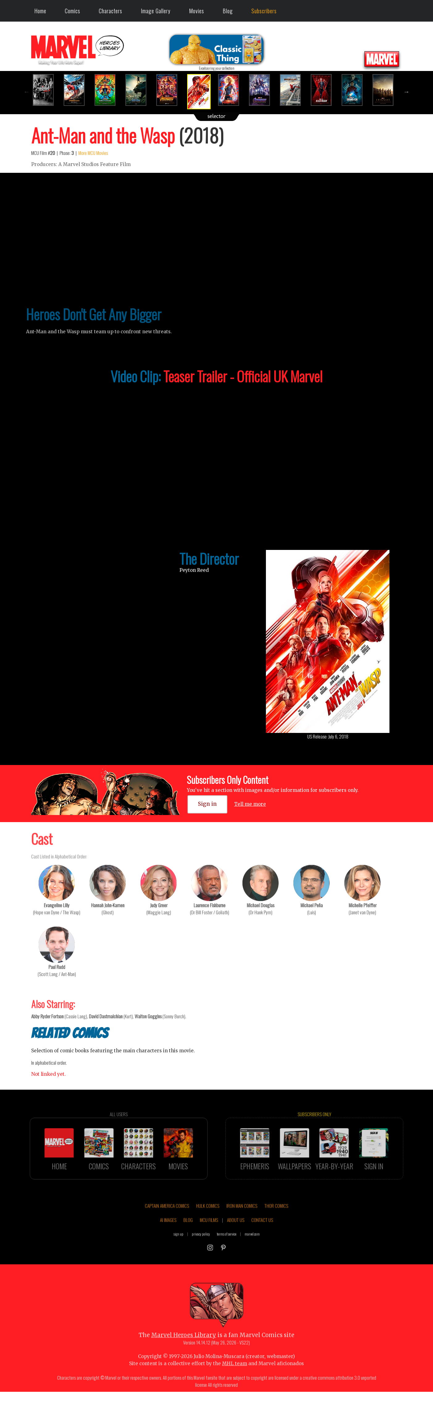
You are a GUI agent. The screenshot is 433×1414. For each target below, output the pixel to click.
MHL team (234, 1377)
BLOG (188, 1234)
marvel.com (252, 1248)
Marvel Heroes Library (183, 1349)
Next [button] (406, 92)
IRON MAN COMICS (241, 1219)
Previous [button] (26, 92)
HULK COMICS (207, 1219)
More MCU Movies (93, 152)
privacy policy (201, 1248)
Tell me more (250, 804)
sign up (178, 1248)
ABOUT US (235, 1234)
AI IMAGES (168, 1234)
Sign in (207, 804)
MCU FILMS (209, 1234)
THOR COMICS (276, 1219)
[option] (46, 90)
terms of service (226, 1248)
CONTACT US (262, 1234)
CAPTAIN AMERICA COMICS (167, 1219)
